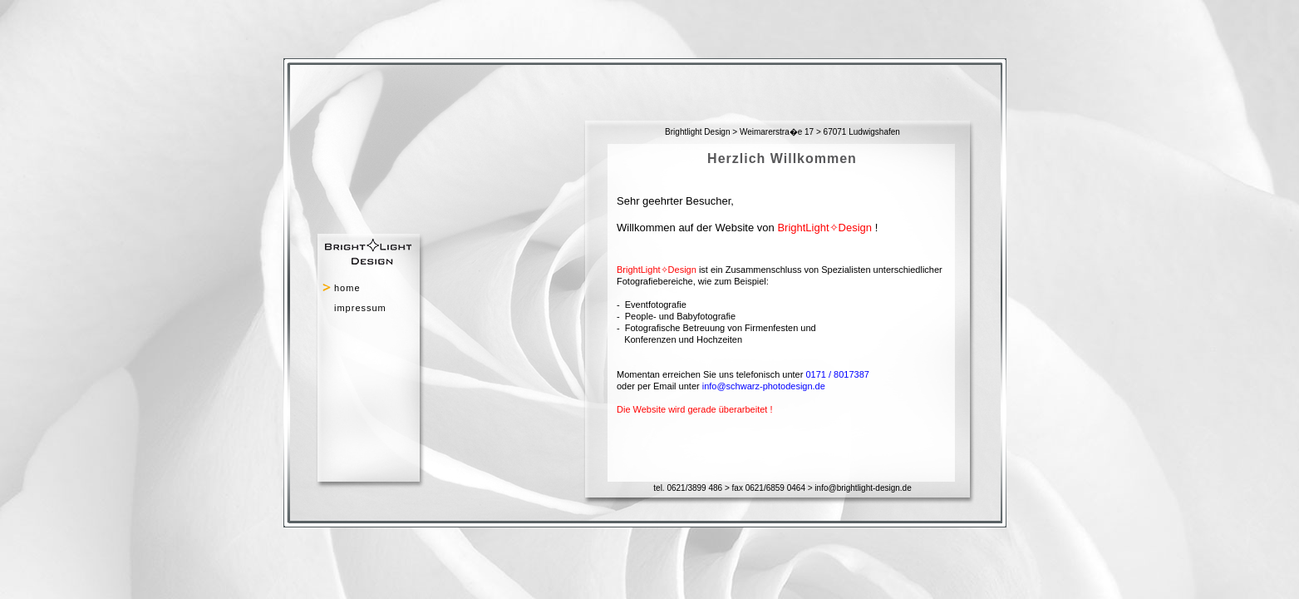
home (347, 288)
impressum (360, 308)
